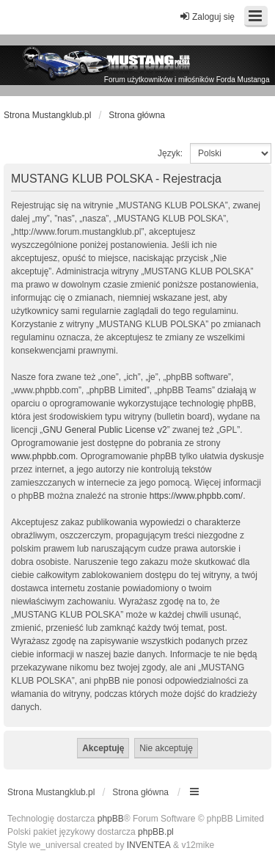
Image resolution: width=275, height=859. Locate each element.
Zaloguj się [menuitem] (207, 16)
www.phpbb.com (43, 456)
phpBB (111, 819)
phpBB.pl (156, 832)
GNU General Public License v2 (104, 430)
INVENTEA (149, 845)
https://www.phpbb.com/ (196, 496)
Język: (170, 153)
